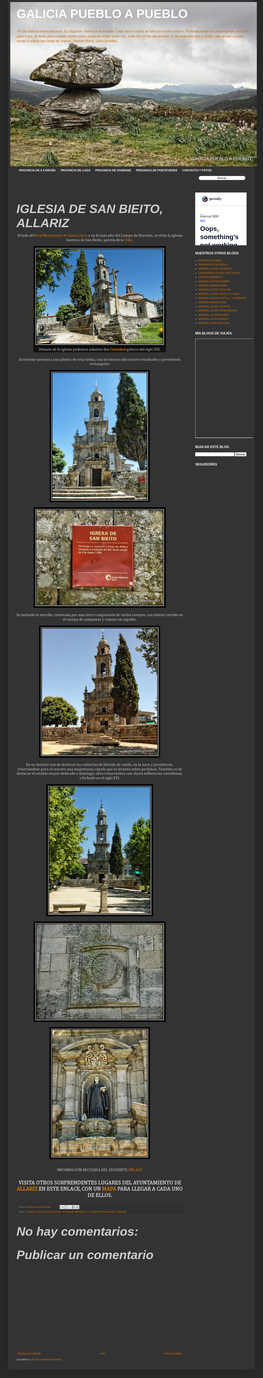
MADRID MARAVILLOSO (212, 302)
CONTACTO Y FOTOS (197, 170)
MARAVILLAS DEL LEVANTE (214, 306)
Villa (128, 240)
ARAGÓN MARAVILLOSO (212, 285)
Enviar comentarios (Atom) (46, 1359)
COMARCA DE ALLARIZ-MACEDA (43, 1212)
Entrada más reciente (29, 1353)
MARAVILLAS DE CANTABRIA (215, 268)
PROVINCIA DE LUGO (75, 170)
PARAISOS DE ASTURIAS (213, 264)
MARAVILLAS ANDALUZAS (213, 314)
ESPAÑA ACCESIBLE (210, 260)
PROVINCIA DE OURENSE (113, 170)
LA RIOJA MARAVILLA (210, 277)
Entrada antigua (173, 1353)
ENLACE (135, 1170)
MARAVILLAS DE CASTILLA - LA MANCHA (222, 298)
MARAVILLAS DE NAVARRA (214, 281)
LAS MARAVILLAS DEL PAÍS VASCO (219, 273)
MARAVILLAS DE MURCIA (213, 319)
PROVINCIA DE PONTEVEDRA (157, 170)
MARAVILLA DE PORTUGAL (214, 323)
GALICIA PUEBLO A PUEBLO (102, 14)
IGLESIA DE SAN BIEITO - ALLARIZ (80, 1212)
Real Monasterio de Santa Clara (61, 235)
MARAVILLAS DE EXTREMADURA (217, 310)
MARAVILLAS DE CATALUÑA (214, 289)
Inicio (103, 1353)
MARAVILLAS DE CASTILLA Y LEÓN (219, 294)
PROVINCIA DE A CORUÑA (37, 170)
